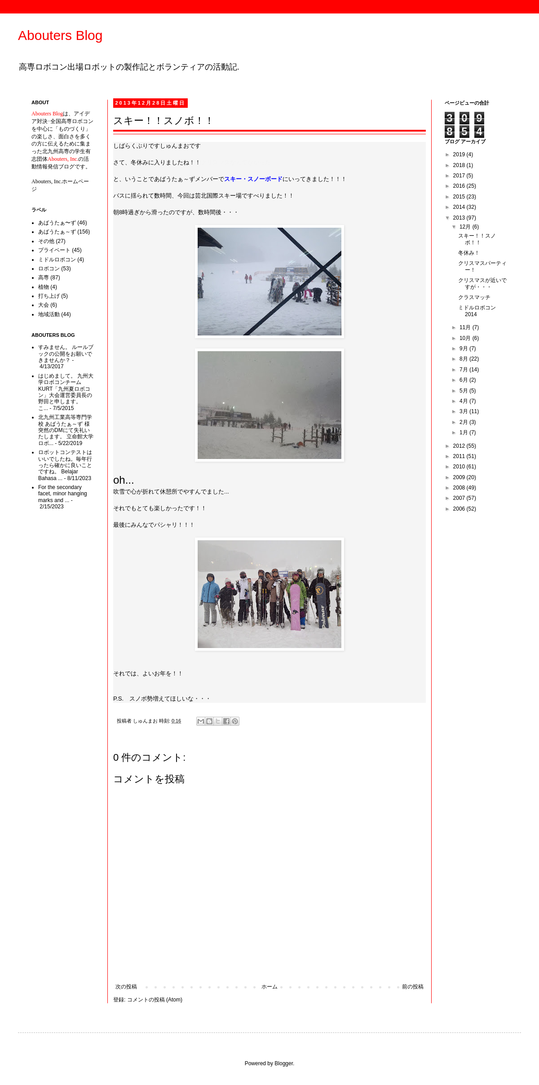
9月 (464, 348)
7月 (464, 369)
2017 (460, 175)
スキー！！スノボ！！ (477, 239)
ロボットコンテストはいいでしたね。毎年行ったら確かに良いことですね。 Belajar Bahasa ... (65, 465)
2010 (460, 466)
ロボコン (49, 268)
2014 (460, 207)
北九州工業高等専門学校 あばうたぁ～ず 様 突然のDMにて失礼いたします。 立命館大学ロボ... (65, 430)
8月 (464, 359)
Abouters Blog (60, 35)
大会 (43, 305)
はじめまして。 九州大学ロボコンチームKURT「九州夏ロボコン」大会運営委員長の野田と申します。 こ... (65, 392)
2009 (460, 477)
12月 (466, 227)
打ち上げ (49, 296)
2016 (460, 186)
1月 (464, 432)
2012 (460, 446)
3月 (464, 411)
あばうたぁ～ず (57, 232)
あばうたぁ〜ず (57, 223)
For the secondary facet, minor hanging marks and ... (62, 493)
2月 (464, 422)
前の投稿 (413, 987)
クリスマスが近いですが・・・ (482, 283)
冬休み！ (469, 253)
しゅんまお (146, 720)
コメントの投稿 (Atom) (154, 1000)
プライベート (54, 250)
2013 (460, 218)
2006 (460, 509)
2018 (460, 165)
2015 (460, 197)
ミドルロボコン (57, 259)
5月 (464, 391)
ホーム (269, 987)
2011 (460, 456)
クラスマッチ (474, 297)
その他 (46, 241)
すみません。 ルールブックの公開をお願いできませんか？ (65, 353)
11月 (466, 327)
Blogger (283, 1063)
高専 (43, 277)
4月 (464, 401)
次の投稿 (126, 987)
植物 (43, 287)
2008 (460, 488)
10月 (466, 338)
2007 (460, 498)
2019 (460, 154)
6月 (464, 380)
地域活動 (49, 314)
